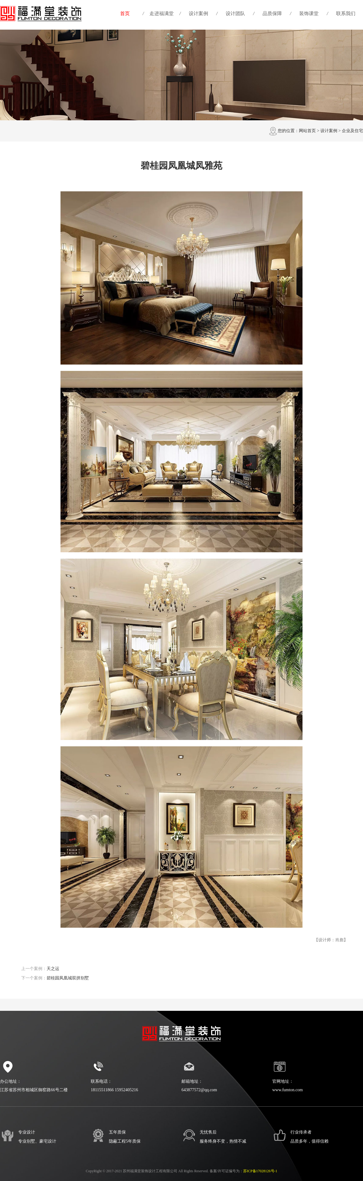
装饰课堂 (309, 13)
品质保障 (272, 13)
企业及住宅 (352, 130)
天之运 (53, 968)
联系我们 (345, 13)
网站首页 (307, 130)
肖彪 (339, 940)
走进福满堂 (161, 13)
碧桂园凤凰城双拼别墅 (68, 978)
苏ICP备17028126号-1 (260, 1171)
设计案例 (198, 13)
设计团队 (235, 13)
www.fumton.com (287, 1090)
